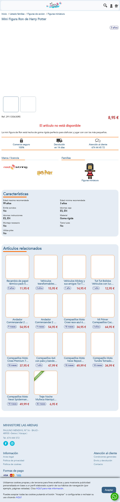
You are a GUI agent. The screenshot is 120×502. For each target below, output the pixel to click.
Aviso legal (8, 456)
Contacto (98, 464)
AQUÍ (19, 497)
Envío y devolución (103, 460)
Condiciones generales (105, 456)
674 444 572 (13, 437)
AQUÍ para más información (49, 488)
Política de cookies (12, 464)
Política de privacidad (13, 460)
